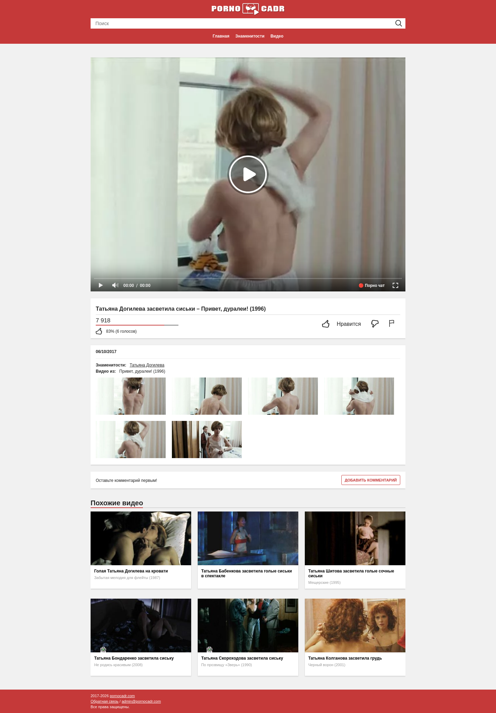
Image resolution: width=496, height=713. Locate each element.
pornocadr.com (122, 696)
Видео (276, 36)
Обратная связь (104, 701)
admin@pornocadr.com (141, 701)
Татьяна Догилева (147, 365)
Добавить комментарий (371, 480)
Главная (221, 36)
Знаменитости (249, 36)
